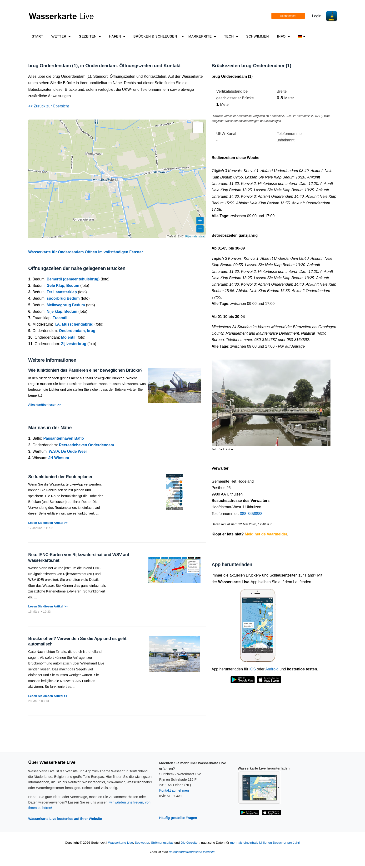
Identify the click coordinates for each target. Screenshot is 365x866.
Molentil (68, 337)
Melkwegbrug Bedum (66, 305)
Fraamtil (60, 318)
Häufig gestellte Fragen (178, 818)
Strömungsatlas (162, 842)
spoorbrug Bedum (63, 298)
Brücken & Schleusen (155, 36)
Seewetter (142, 842)
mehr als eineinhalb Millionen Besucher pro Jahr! (265, 842)
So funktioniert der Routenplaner (60, 476)
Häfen (117, 36)
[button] (198, 127)
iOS (253, 669)
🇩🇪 (301, 36)
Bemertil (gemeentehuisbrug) (73, 279)
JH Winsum (58, 458)
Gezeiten (90, 36)
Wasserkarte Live (120, 842)
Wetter (60, 36)
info (283, 36)
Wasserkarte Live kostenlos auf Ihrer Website (65, 819)
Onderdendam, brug (77, 331)
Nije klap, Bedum (62, 311)
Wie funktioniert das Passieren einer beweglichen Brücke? (85, 370)
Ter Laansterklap (62, 292)
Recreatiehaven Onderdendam (86, 445)
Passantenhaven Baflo (63, 438)
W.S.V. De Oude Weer (68, 451)
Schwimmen (257, 36)
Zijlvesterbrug (73, 344)
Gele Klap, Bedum (63, 286)
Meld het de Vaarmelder (266, 534)
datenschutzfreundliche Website (192, 852)
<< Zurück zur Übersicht (48, 106)
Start (37, 36)
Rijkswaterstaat (195, 236)
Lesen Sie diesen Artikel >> (48, 522)
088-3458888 (251, 514)
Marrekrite (202, 36)
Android (271, 669)
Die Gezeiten (190, 842)
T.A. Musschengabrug (73, 324)
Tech (231, 36)
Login (316, 16)
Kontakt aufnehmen (174, 790)
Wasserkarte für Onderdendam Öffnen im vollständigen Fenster (85, 252)
